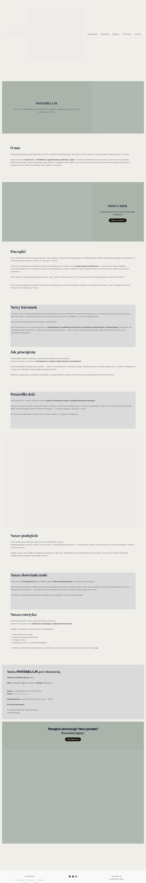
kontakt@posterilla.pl (21, 694)
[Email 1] (76, 876)
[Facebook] (70, 876)
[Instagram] (73, 876)
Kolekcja (115, 34)
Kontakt (137, 34)
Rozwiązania (93, 34)
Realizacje (105, 34)
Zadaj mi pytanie (117, 220)
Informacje (126, 34)
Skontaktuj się (73, 739)
